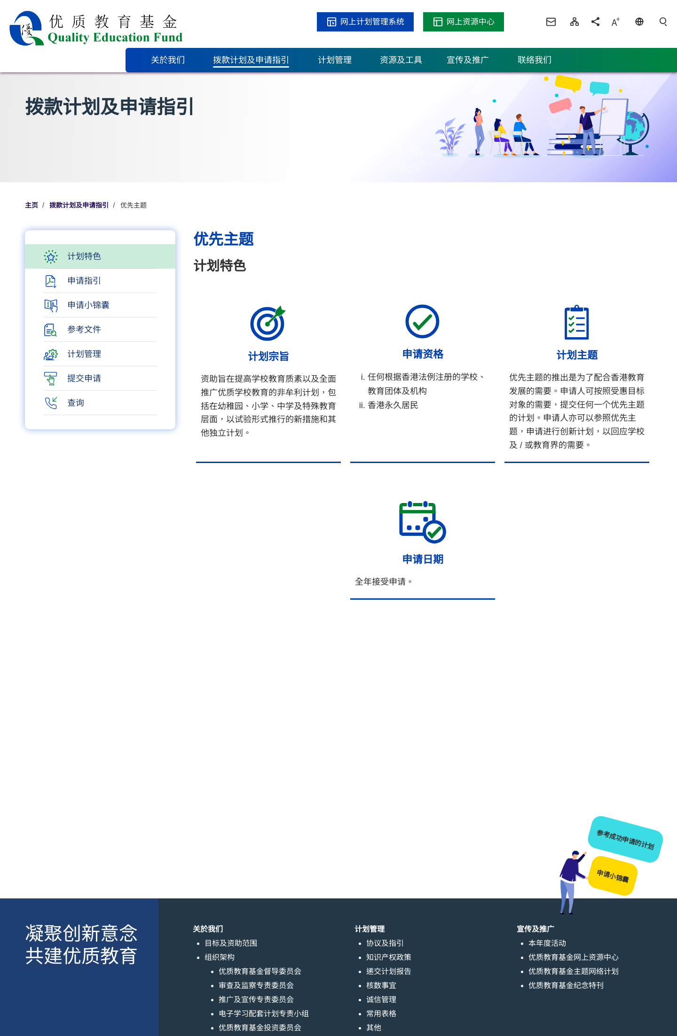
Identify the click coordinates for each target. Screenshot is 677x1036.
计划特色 (84, 256)
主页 (31, 205)
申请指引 (84, 281)
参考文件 (84, 329)
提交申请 (84, 378)
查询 (75, 403)
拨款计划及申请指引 (79, 205)
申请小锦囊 (88, 305)
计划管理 (84, 354)
